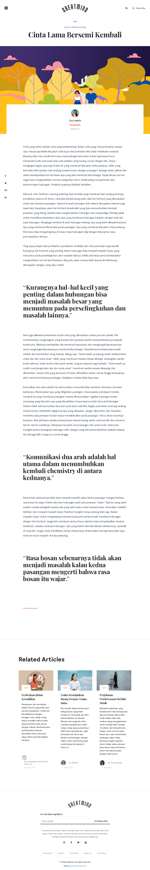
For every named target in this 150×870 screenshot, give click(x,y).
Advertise (88, 853)
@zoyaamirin (75, 125)
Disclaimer (102, 853)
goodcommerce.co (78, 866)
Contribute (73, 853)
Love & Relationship (75, 27)
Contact (60, 853)
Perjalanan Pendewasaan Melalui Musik (113, 699)
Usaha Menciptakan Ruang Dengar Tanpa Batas (74, 699)
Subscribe (138, 8)
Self (75, 21)
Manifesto (47, 853)
